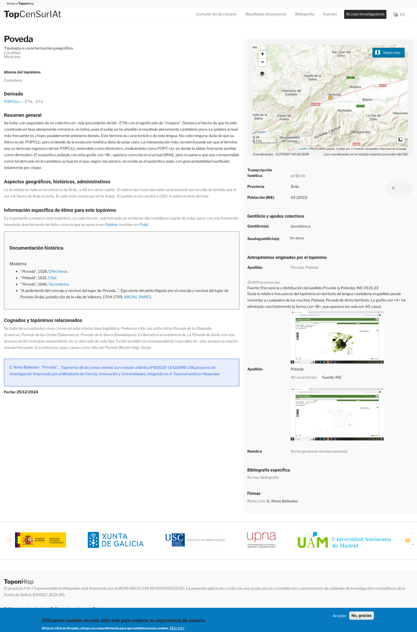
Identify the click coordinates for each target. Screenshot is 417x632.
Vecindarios (59, 284)
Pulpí (143, 224)
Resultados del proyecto (265, 14)
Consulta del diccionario (216, 14)
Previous (9, 540)
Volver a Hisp (19, 3)
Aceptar (339, 615)
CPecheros (57, 271)
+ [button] (262, 55)
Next (407, 540)
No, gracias (362, 615)
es (402, 14)
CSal (52, 277)
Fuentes (330, 14)
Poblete (111, 224)
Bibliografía (304, 14)
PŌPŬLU (11, 101)
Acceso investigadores (365, 14)
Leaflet (302, 148)
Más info (177, 628)
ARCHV (130, 297)
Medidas (401, 139)
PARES (145, 297)
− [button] (262, 63)
